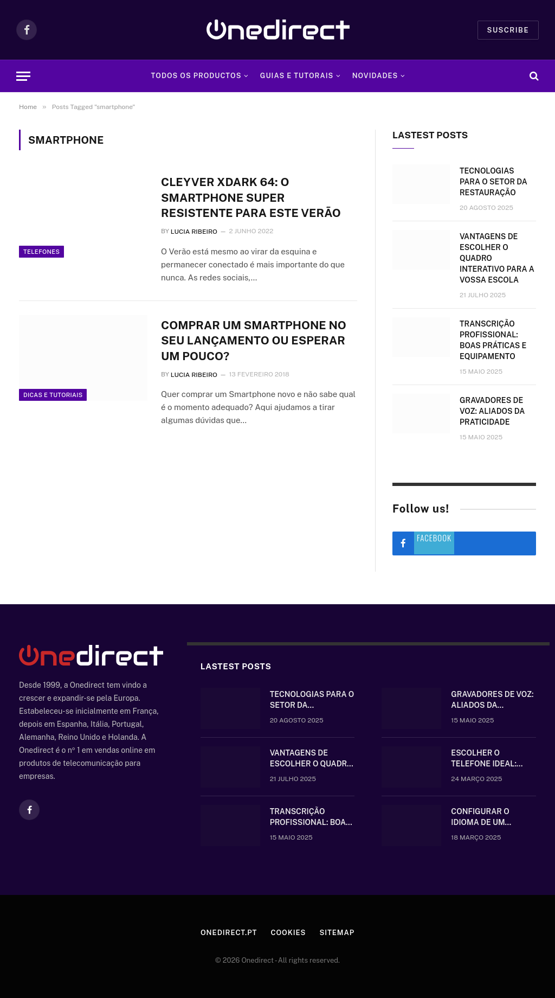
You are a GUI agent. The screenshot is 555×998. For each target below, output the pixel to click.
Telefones (41, 251)
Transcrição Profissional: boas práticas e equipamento (493, 340)
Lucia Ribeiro (194, 231)
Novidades (375, 76)
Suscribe (508, 30)
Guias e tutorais (296, 76)
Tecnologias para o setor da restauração (493, 182)
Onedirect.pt (229, 933)
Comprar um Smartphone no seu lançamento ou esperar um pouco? (253, 340)
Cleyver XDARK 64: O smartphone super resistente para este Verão (251, 197)
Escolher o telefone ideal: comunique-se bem (490, 758)
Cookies (288, 933)
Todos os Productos (196, 76)
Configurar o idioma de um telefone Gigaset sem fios (488, 817)
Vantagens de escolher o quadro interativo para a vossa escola (497, 258)
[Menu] (23, 76)
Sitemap (336, 933)
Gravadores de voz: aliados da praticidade (492, 411)
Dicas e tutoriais (52, 395)
